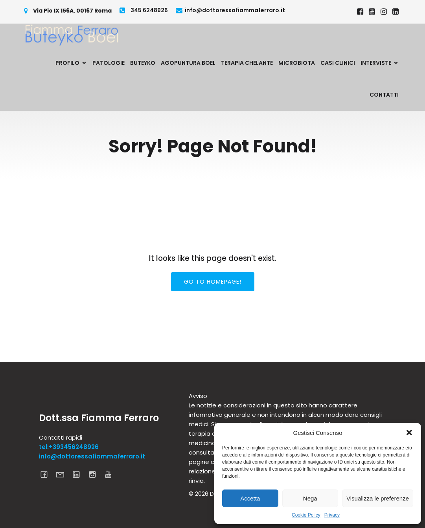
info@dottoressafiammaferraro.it (92, 456)
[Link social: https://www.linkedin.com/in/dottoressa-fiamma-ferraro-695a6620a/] (395, 12)
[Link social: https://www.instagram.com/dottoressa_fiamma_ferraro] (384, 12)
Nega (310, 498)
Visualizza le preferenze (377, 498)
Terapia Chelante (247, 63)
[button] (409, 432)
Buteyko (142, 63)
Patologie (108, 63)
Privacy (332, 515)
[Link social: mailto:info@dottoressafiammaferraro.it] (63, 474)
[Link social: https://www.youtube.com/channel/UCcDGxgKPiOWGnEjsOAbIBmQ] (111, 474)
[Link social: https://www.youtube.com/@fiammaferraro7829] (372, 12)
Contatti (384, 95)
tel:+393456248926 (69, 447)
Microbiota (296, 63)
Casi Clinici (337, 63)
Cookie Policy (306, 515)
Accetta (250, 498)
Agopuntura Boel (188, 63)
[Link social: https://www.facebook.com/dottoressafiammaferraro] (360, 12)
